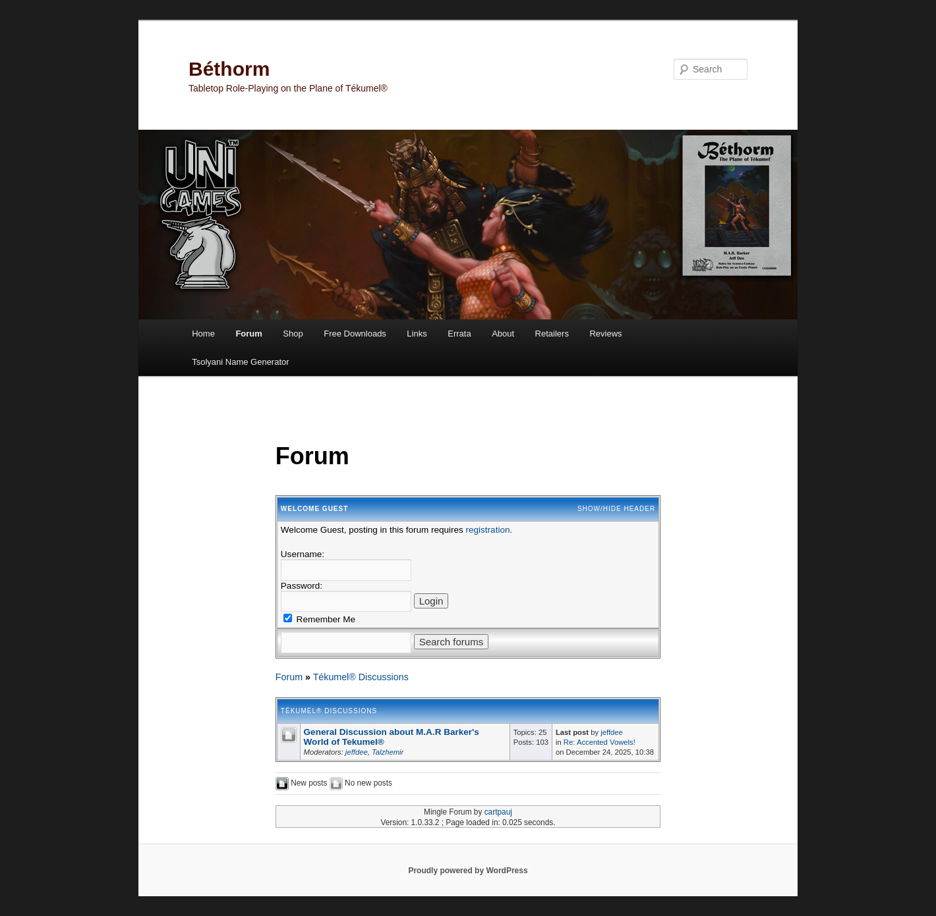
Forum (248, 333)
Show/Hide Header (616, 508)
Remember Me (319, 619)
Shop (293, 333)
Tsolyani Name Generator (240, 362)
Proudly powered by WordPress (467, 870)
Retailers (552, 333)
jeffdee (356, 752)
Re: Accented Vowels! (599, 742)
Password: (301, 586)
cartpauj (498, 812)
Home (203, 333)
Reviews (605, 333)
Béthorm (229, 69)
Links (416, 333)
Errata (459, 333)
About (503, 333)
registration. (489, 530)
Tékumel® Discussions (361, 677)
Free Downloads (355, 333)
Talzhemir (387, 752)
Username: (302, 554)
